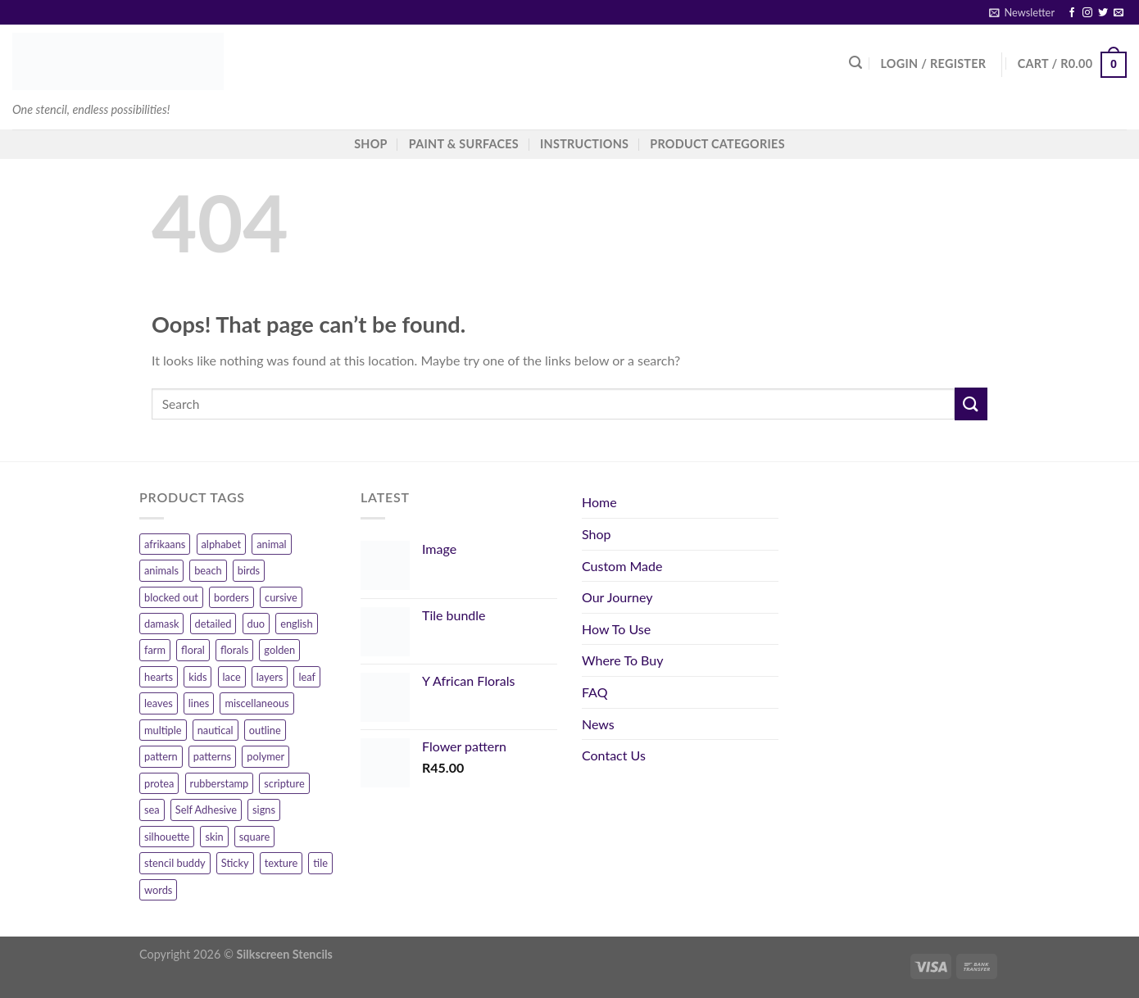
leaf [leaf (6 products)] (306, 676)
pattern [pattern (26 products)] (161, 756)
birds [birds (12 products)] (249, 570)
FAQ (594, 692)
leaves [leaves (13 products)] (158, 703)
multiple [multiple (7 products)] (163, 730)
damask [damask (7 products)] (161, 623)
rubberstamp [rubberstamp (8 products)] (219, 783)
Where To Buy (622, 660)
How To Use (616, 629)
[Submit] (971, 404)
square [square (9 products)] (254, 836)
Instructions (584, 144)
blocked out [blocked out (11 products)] (171, 597)
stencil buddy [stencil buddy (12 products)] (175, 862)
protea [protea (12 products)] (159, 783)
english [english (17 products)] (296, 623)
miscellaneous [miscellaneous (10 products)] (256, 703)
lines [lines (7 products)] (199, 703)
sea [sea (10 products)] (152, 809)
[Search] (855, 63)
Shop (596, 534)
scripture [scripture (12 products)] (284, 783)
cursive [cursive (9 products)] (281, 597)
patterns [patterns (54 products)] (212, 756)
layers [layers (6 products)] (270, 676)
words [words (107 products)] (158, 889)
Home (599, 502)
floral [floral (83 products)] (193, 649)
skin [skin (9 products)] (214, 836)
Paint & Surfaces (464, 144)
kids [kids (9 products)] (197, 676)
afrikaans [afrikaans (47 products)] (164, 544)
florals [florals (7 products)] (234, 649)
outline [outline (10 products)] (265, 730)
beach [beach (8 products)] (208, 570)
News (598, 724)
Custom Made (622, 566)
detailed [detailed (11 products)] (213, 623)
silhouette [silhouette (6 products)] (166, 836)
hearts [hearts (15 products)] (158, 676)
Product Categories (717, 144)
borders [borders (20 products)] (231, 597)
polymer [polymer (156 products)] (265, 756)
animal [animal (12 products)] (271, 544)
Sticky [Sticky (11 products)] (235, 862)
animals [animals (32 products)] (161, 570)
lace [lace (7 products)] (232, 676)
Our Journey (617, 597)
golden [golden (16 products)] (279, 649)
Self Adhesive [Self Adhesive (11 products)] (206, 809)
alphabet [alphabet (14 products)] (222, 544)
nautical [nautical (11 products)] (215, 730)
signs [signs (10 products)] (263, 809)
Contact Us (614, 755)
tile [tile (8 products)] (320, 862)
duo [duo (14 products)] (256, 623)
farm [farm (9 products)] (155, 649)
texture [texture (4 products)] (281, 862)
